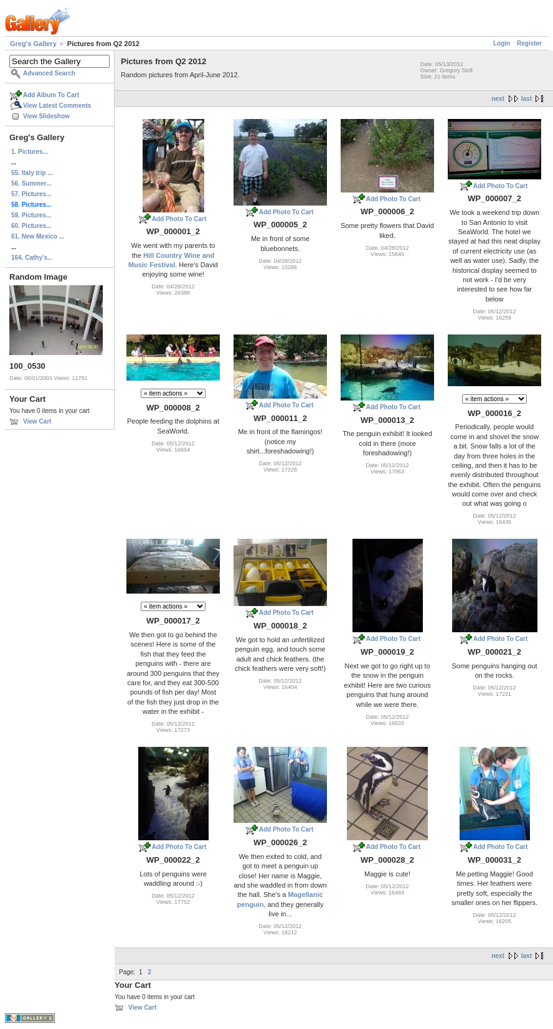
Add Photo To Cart (179, 219)
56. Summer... (31, 183)
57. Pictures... (31, 194)
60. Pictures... (31, 225)
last (526, 98)
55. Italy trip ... (32, 172)
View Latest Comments (57, 105)
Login (501, 43)
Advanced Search (49, 73)
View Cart (37, 421)
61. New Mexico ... (37, 236)
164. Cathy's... (31, 257)
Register (529, 43)
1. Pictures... (29, 151)
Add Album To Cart (51, 95)
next (497, 98)
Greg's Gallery (33, 43)
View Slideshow (46, 116)
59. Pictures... (31, 215)
